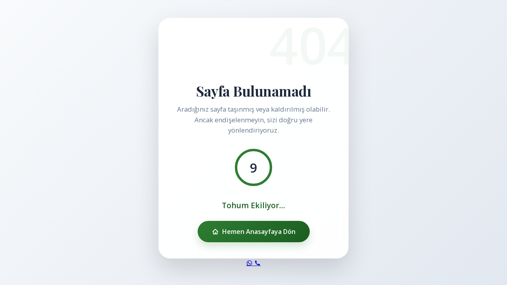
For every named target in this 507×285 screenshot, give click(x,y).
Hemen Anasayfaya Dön (253, 231)
